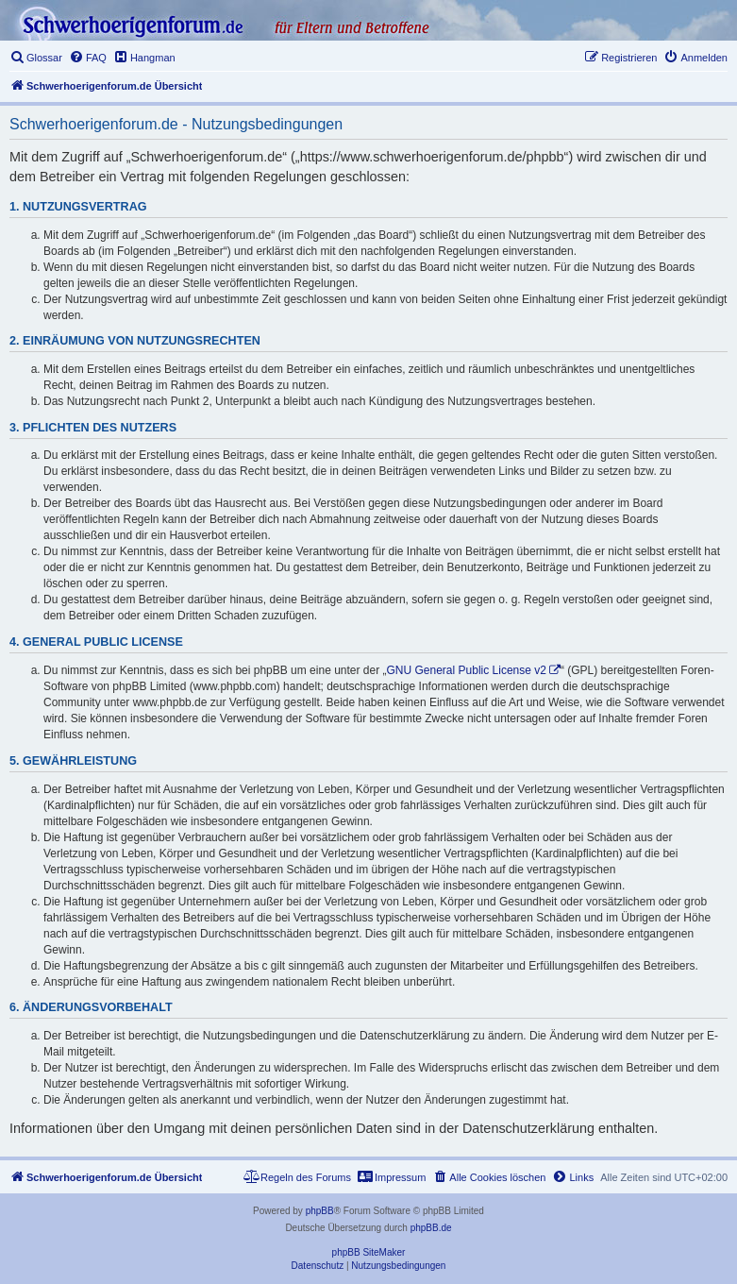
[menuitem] (35, 57)
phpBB (320, 1211)
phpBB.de (431, 1228)
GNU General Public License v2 (466, 670)
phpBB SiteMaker (369, 1252)
